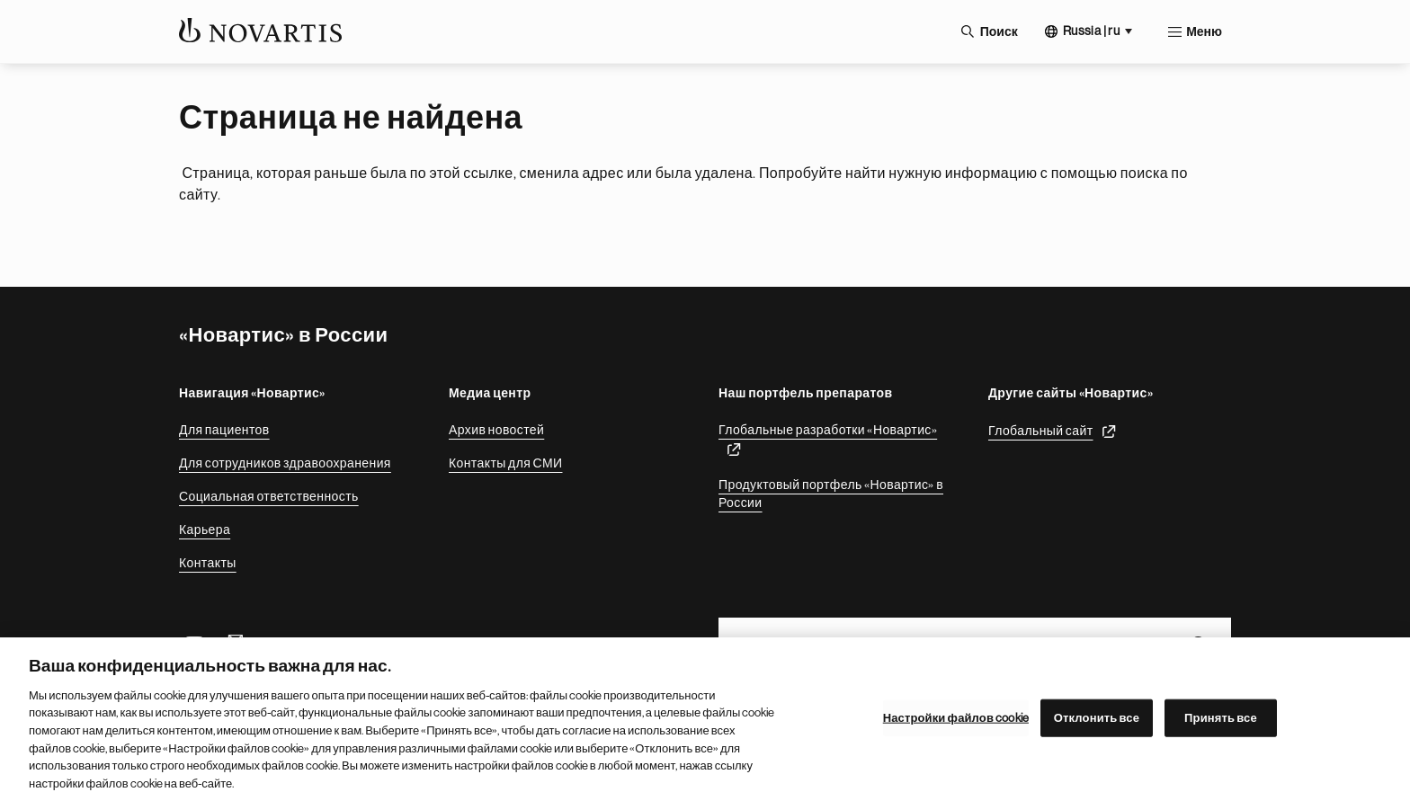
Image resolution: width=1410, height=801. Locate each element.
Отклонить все (1096, 724)
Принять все (1220, 724)
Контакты (207, 562)
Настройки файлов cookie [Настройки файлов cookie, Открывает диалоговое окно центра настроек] (956, 724)
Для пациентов (224, 429)
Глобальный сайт (1040, 430)
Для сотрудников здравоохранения (285, 463)
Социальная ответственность (269, 496)
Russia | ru (1091, 30)
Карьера (204, 529)
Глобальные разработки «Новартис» (827, 429)
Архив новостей (496, 429)
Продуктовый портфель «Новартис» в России (830, 493)
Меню (1204, 31)
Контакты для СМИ (505, 463)
